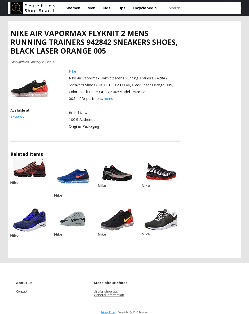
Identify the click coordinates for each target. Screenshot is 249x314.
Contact (21, 291)
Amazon (17, 116)
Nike (72, 71)
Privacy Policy (108, 312)
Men (91, 7)
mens (108, 98)
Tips (121, 7)
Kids (106, 7)
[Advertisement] (220, 104)
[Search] (191, 8)
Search (227, 7)
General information (109, 295)
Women (73, 7)
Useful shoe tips (106, 291)
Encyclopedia (145, 7)
